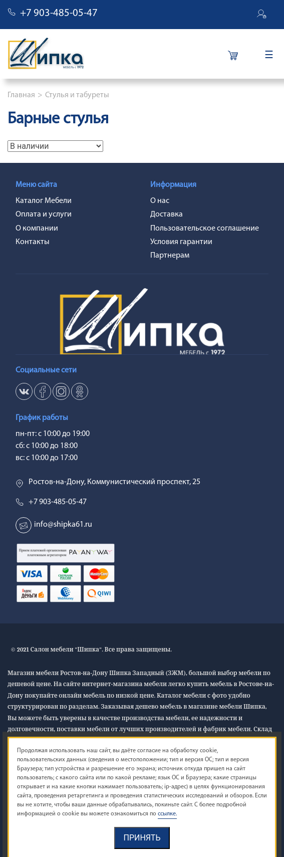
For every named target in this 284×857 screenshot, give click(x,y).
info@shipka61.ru (63, 525)
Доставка (166, 214)
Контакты (33, 242)
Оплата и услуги (44, 214)
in (61, 391)
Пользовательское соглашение (204, 229)
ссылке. (167, 814)
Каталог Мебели (44, 201)
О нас (159, 201)
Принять (141, 837)
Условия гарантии (181, 242)
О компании (37, 229)
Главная (21, 95)
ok (79, 391)
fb (42, 391)
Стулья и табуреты (77, 95)
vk (24, 391)
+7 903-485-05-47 (59, 13)
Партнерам (169, 256)
